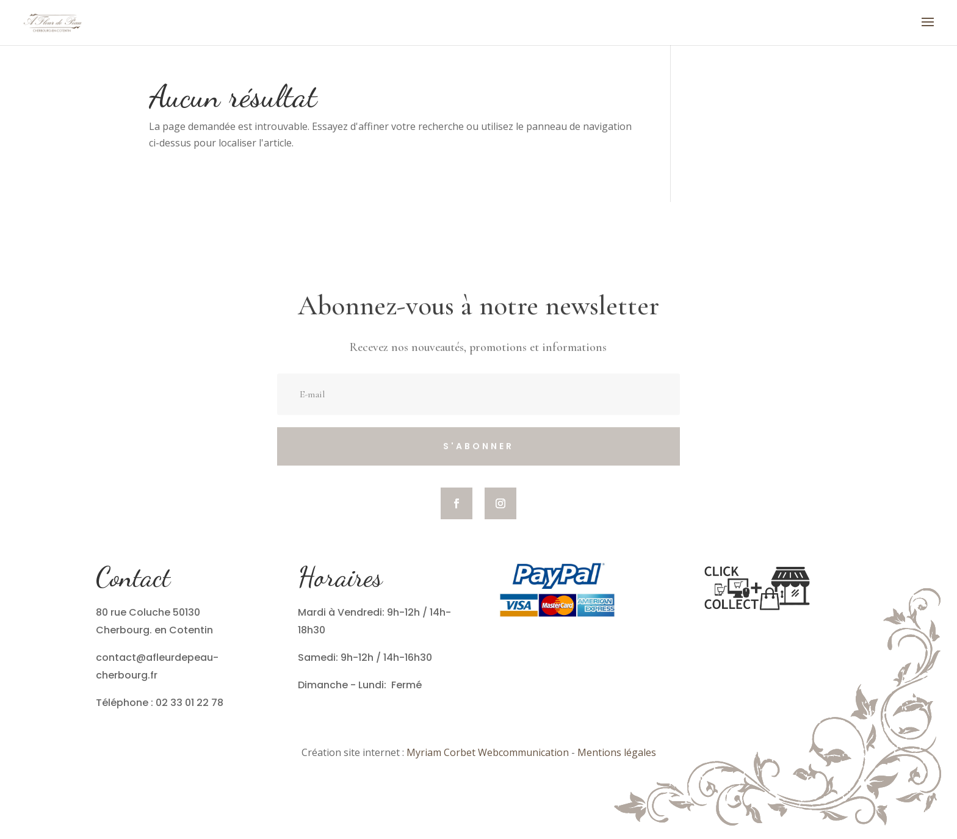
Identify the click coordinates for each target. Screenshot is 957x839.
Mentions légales (616, 752)
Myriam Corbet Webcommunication (486, 752)
